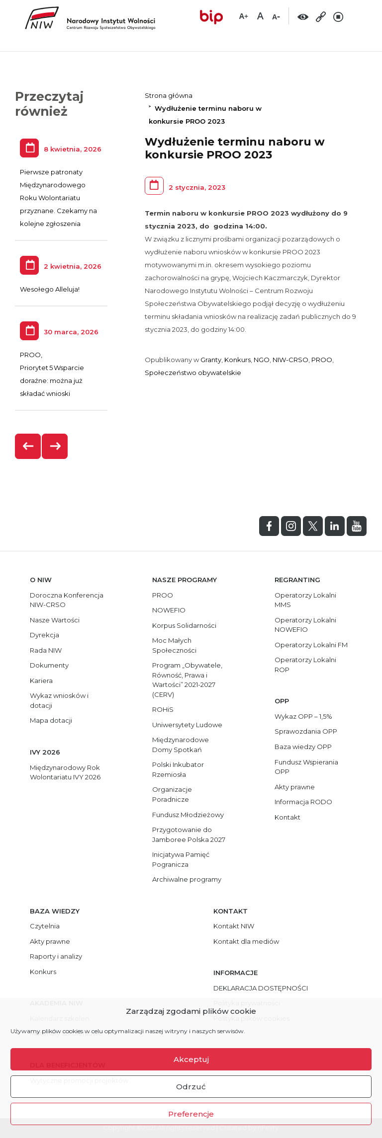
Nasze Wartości (55, 620)
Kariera (41, 680)
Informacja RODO (303, 802)
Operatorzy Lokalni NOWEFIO (305, 625)
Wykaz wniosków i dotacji (59, 700)
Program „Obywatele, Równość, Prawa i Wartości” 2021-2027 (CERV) (187, 679)
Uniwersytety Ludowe (187, 725)
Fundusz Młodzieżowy (188, 815)
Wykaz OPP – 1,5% (303, 716)
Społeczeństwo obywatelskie (193, 373)
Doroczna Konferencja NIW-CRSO (66, 600)
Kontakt (287, 817)
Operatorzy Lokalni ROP (305, 665)
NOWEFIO (169, 610)
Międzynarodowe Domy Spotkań (180, 745)
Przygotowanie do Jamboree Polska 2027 (188, 834)
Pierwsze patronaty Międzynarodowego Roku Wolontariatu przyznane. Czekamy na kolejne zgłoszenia (58, 198)
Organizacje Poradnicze (172, 794)
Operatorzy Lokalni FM (311, 645)
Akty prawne (295, 787)
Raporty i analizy (56, 956)
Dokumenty (49, 665)
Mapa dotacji (51, 720)
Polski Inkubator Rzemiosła (178, 769)
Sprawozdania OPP (306, 731)
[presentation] (28, 446)
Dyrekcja (44, 635)
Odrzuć (191, 1086)
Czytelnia (45, 926)
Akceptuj (191, 1059)
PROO (321, 360)
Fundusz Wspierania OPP (306, 767)
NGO (262, 360)
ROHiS (163, 709)
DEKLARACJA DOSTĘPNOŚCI (260, 988)
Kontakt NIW (233, 926)
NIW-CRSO (290, 360)
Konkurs (237, 360)
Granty (210, 360)
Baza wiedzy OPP (303, 747)
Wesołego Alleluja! (50, 289)
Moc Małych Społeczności (174, 645)
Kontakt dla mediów (246, 941)
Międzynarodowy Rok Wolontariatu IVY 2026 (65, 772)
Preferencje (191, 1114)
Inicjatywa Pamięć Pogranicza (180, 859)
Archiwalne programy (186, 879)
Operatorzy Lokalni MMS (305, 600)
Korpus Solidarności (184, 625)
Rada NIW (46, 650)
